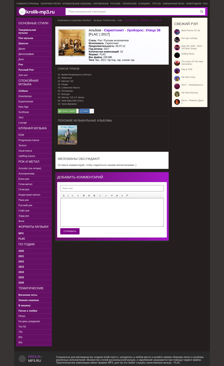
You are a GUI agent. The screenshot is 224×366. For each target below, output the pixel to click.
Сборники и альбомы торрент (74, 20)
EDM (21, 135)
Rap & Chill (186, 69)
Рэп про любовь (189, 38)
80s (21, 337)
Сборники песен (51, 3)
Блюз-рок (24, 179)
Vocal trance (25, 150)
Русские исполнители (116, 40)
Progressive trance (29, 140)
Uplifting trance (27, 156)
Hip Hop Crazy (188, 77)
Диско (22, 48)
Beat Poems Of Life (190, 30)
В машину (144, 3)
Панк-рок (24, 200)
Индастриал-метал (30, 194)
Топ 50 (22, 326)
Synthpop (24, 112)
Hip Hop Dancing (189, 92)
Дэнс (21, 59)
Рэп (120, 20)
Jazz (21, 117)
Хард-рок (24, 216)
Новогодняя (193, 3)
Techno (23, 145)
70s (21, 332)
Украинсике (129, 3)
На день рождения (29, 321)
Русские (115, 3)
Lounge (23, 122)
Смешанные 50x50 (173, 3)
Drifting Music (187, 54)
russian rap (128, 60)
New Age (24, 106)
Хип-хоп (23, 75)
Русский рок (26, 205)
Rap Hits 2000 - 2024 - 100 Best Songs (192, 47)
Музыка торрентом (104, 20)
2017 (103, 60)
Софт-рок (24, 210)
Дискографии (26, 54)
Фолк (22, 221)
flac (97, 60)
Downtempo (25, 96)
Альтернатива (27, 173)
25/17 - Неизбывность (192, 85)
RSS (205, 3)
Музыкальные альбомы (77, 3)
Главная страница (27, 3)
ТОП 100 (156, 3)
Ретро (22, 316)
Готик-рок (24, 189)
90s (21, 342)
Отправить (69, 231)
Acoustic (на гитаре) (30, 168)
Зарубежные (101, 3)
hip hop (111, 60)
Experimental (26, 101)
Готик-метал (26, 184)
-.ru (35, 359)
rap (119, 60)
